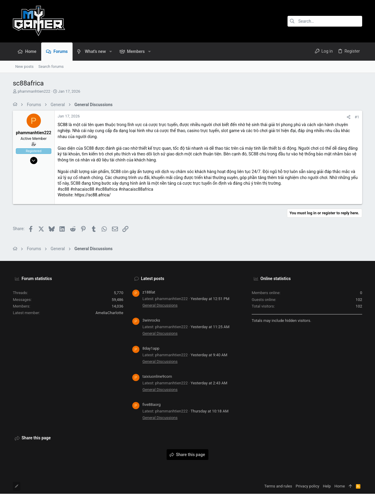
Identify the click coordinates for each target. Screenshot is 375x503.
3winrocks (151, 320)
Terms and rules (278, 486)
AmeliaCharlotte (109, 313)
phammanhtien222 (34, 91)
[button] (110, 51)
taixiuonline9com (157, 376)
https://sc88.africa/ (93, 194)
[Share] (349, 117)
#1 (357, 117)
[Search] (325, 21)
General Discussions (160, 305)
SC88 (62, 124)
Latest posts (152, 278)
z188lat (148, 292)
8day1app (150, 348)
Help (327, 486)
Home (339, 486)
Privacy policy (307, 486)
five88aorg (151, 404)
